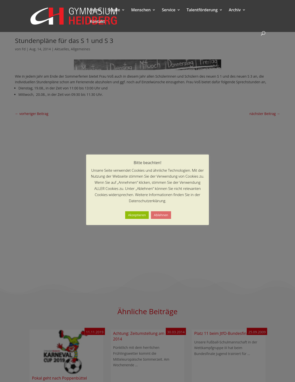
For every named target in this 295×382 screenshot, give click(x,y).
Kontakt (97, 22)
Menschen (141, 10)
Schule (113, 10)
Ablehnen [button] (161, 215)
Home (95, 10)
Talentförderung (202, 10)
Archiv (235, 10)
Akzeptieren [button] (137, 215)
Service (168, 10)
